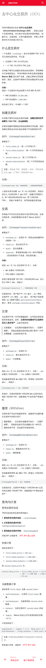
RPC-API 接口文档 (27, 536)
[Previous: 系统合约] (11, 659)
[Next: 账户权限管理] (32, 659)
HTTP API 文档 (29, 645)
